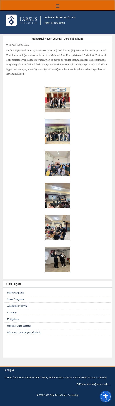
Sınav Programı (15, 299)
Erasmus (12, 312)
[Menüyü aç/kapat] (57, 5)
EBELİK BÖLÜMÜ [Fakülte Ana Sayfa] (55, 23)
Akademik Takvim (17, 305)
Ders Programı (15, 292)
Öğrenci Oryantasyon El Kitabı (24, 332)
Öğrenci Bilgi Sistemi (19, 325)
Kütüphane (13, 319)
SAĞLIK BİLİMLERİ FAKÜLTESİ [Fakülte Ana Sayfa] (60, 17)
